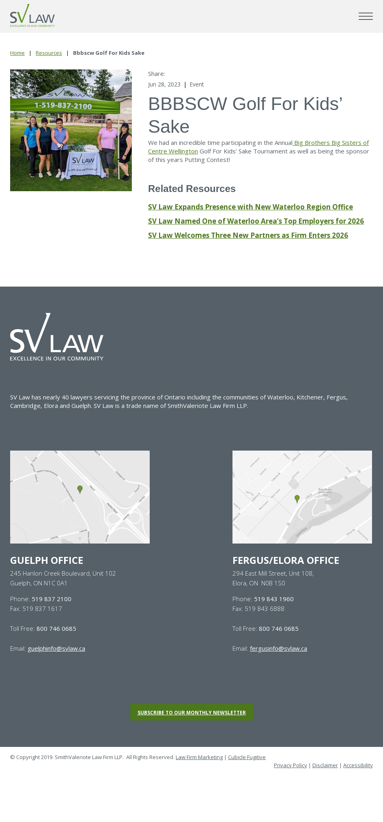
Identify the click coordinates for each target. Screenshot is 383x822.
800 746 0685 (56, 628)
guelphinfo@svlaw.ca (56, 648)
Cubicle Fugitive (247, 757)
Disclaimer (325, 765)
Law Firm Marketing (199, 757)
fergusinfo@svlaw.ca (278, 648)
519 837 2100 (51, 599)
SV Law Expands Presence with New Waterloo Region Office (250, 206)
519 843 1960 (274, 599)
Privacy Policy (290, 765)
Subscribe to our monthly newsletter (192, 712)
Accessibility (358, 765)
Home (17, 52)
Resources (49, 52)
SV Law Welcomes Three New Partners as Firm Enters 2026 (248, 235)
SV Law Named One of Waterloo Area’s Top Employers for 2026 (256, 221)
